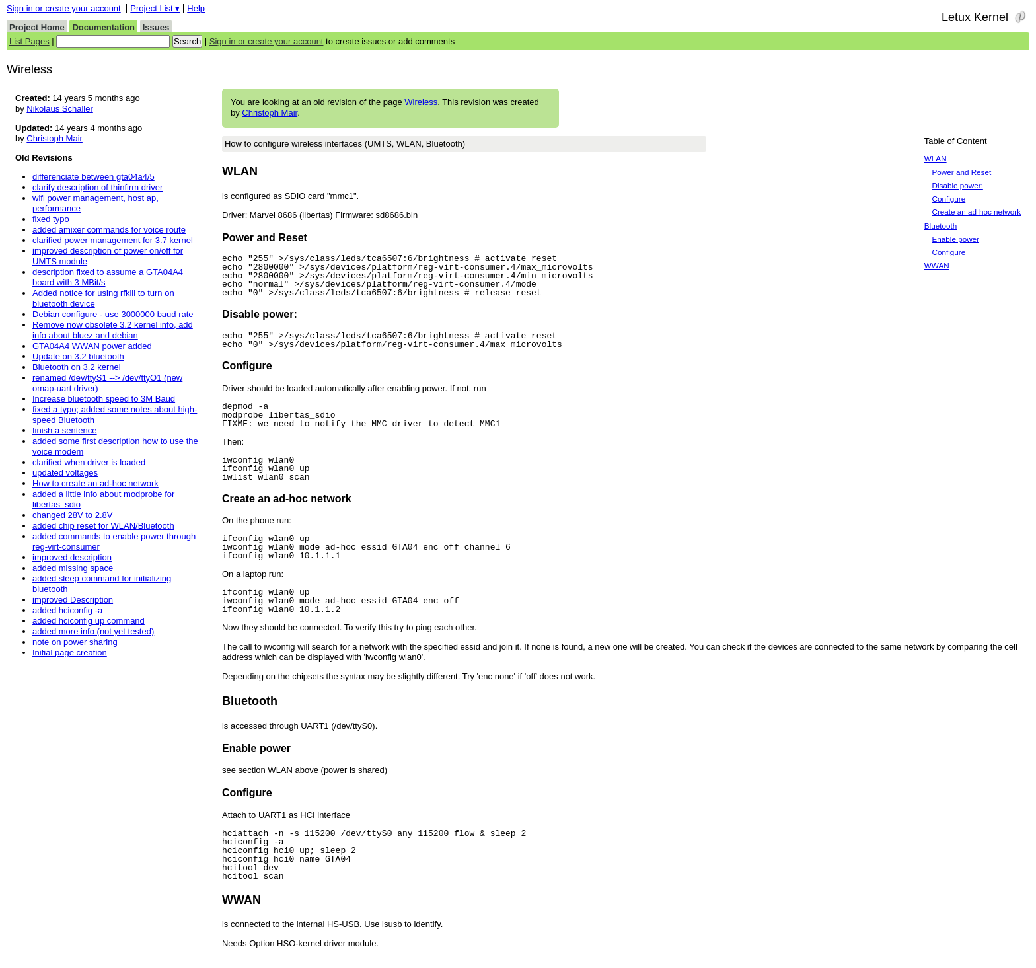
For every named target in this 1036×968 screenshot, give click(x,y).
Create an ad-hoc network (976, 211)
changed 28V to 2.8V (72, 515)
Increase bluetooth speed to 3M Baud (103, 399)
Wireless (420, 102)
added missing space (72, 568)
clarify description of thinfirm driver (97, 187)
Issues (156, 27)
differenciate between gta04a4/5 (93, 177)
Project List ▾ (155, 8)
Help (196, 8)
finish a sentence (64, 430)
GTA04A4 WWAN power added (92, 346)
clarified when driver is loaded (88, 462)
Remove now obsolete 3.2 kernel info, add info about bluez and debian (112, 330)
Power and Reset (962, 172)
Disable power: (957, 185)
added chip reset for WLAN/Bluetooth (103, 526)
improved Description (72, 600)
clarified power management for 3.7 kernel (112, 240)
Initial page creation (69, 652)
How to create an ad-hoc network (95, 483)
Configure (949, 198)
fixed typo (50, 219)
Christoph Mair (269, 113)
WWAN (936, 265)
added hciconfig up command (88, 621)
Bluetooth (940, 225)
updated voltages (65, 473)
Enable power (955, 239)
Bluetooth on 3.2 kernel (76, 367)
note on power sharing (75, 642)
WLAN (935, 158)
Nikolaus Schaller (59, 109)
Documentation (103, 27)
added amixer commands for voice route (109, 230)
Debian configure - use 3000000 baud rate (113, 314)
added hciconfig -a (67, 610)
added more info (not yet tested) (93, 631)
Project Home (37, 27)
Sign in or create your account (64, 8)
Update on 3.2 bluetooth (78, 356)
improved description (72, 557)
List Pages (29, 41)
